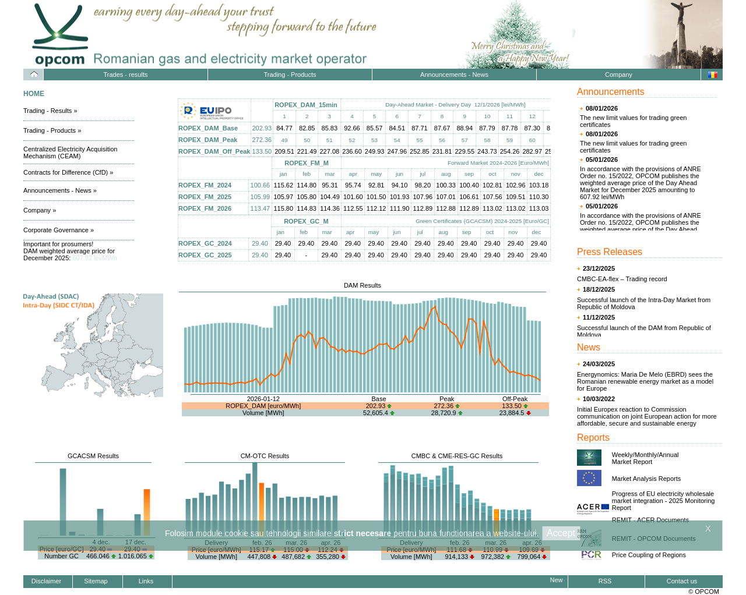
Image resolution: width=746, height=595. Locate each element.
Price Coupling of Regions (649, 554)
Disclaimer (46, 581)
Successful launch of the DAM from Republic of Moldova (644, 331)
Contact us (682, 581)
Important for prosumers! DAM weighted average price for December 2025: (70, 250)
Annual (668, 454)
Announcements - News (454, 74)
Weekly (622, 454)
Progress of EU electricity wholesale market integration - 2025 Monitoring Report (663, 500)
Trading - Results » (50, 110)
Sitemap (95, 581)
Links (146, 581)
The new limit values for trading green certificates (633, 121)
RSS (605, 581)
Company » (39, 210)
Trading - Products (289, 74)
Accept (561, 533)
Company (618, 74)
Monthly (646, 454)
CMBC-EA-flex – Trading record (622, 278)
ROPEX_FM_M (306, 163)
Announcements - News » (60, 190)
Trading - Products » (52, 130)
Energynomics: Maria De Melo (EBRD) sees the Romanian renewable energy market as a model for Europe (645, 381)
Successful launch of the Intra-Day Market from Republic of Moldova (643, 303)
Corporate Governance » (58, 229)
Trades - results (125, 74)
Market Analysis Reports (646, 478)
